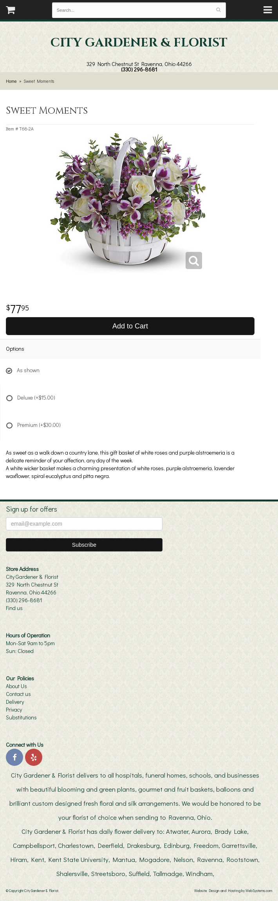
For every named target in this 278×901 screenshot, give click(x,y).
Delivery (15, 701)
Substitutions (21, 717)
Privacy (14, 709)
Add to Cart (130, 326)
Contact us (18, 694)
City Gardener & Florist (139, 43)
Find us (14, 608)
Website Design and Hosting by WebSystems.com (233, 890)
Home (11, 81)
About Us (16, 686)
